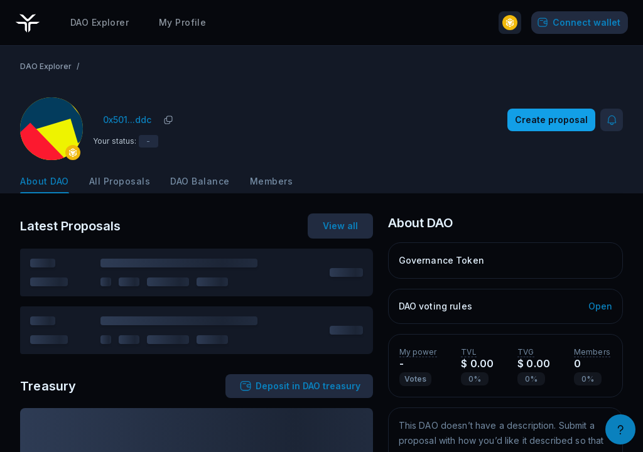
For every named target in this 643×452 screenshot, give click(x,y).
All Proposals (120, 181)
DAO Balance (200, 181)
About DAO (44, 181)
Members (271, 181)
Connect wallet (577, 22)
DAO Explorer (99, 21)
